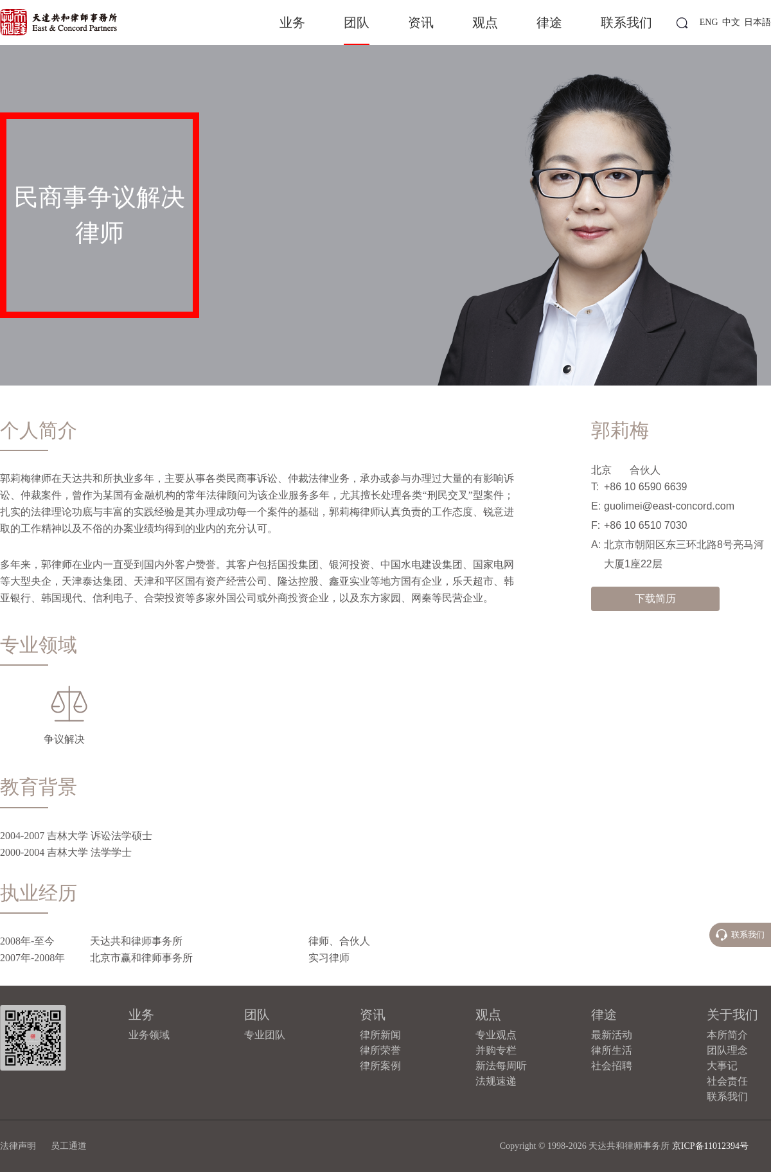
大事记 (722, 1065)
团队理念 (727, 1050)
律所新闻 (380, 1034)
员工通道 (69, 1146)
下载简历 (655, 598)
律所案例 (380, 1065)
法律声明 (18, 1146)
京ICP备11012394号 (710, 1146)
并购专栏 (496, 1050)
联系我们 (626, 22)
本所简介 (727, 1034)
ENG (709, 22)
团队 (356, 22)
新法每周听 (501, 1065)
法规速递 (496, 1081)
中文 (731, 22)
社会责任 (727, 1081)
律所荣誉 (380, 1050)
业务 (292, 22)
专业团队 (264, 1034)
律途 (549, 22)
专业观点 (496, 1034)
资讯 (421, 22)
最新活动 (611, 1034)
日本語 (757, 22)
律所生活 (611, 1050)
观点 (485, 22)
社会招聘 (611, 1065)
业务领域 (149, 1034)
